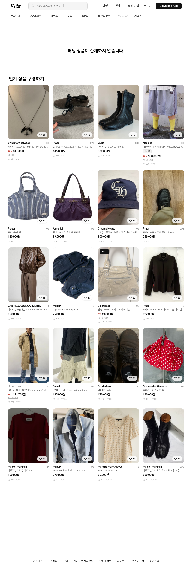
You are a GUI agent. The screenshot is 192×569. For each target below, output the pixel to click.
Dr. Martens (104, 386)
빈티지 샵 (122, 15)
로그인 (147, 6)
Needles (147, 142)
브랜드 (86, 15)
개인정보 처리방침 (83, 560)
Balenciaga (104, 305)
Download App (169, 5)
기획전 (137, 15)
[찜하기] (42, 134)
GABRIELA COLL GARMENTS (24, 305)
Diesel (56, 386)
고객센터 (53, 560)
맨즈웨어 (16, 15)
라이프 (56, 15)
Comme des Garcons (154, 386)
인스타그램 (138, 560)
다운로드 (122, 560)
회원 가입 (133, 6)
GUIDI (101, 142)
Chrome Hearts (106, 228)
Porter (11, 228)
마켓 (105, 6)
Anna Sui (58, 228)
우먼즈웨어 (36, 15)
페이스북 (154, 560)
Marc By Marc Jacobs (110, 466)
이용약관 (38, 560)
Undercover (14, 386)
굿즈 (71, 15)
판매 (118, 5)
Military (57, 305)
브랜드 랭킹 (104, 15)
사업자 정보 (105, 560)
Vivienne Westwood (19, 142)
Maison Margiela (17, 466)
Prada (56, 142)
